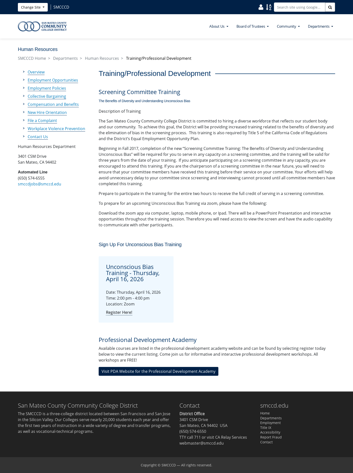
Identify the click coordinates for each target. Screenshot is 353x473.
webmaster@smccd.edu (201, 443)
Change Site (31, 7)
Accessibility (270, 432)
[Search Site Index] (268, 7)
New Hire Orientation (47, 112)
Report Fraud (271, 437)
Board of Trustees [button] (251, 26)
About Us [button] (217, 26)
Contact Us (38, 136)
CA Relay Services (231, 437)
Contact (266, 442)
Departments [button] (319, 26)
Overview (36, 72)
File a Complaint (42, 120)
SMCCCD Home (32, 58)
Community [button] (287, 26)
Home (265, 413)
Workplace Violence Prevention (56, 128)
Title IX (265, 427)
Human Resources (102, 58)
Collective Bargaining (47, 96)
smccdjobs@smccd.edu (39, 184)
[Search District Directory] (261, 7)
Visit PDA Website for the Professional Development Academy (158, 371)
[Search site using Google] (299, 7)
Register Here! (119, 312)
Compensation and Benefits (53, 104)
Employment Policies (47, 88)
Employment (270, 422)
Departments (65, 58)
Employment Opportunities (53, 80)
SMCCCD (169, 465)
